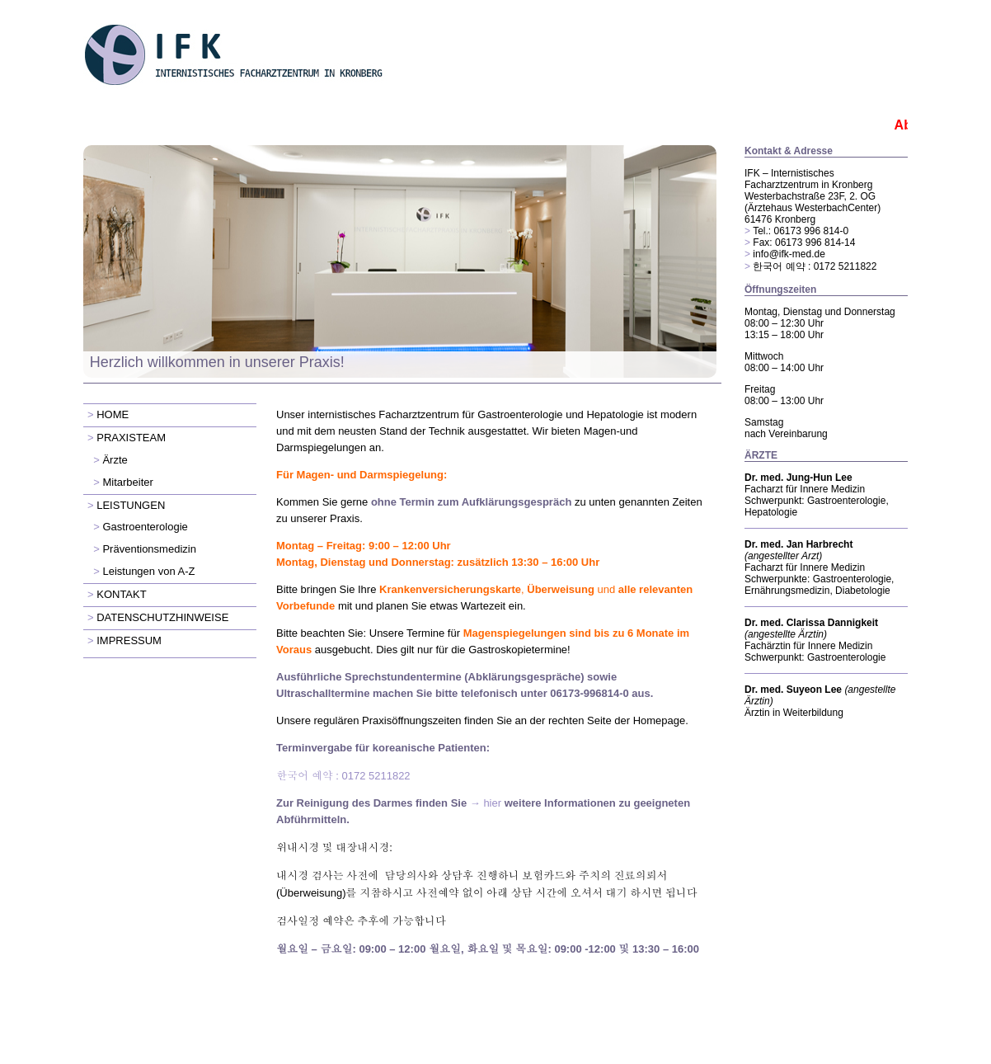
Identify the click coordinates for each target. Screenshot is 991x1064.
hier (492, 803)
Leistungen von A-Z (148, 571)
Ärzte (114, 460)
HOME (112, 414)
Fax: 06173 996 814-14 (804, 242)
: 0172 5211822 (343, 776)
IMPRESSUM (129, 640)
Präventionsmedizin (148, 549)
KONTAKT (121, 594)
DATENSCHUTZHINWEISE (162, 617)
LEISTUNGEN (130, 505)
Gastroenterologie (144, 526)
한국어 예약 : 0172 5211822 (814, 266)
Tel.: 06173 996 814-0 (800, 231)
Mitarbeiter (127, 482)
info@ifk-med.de (789, 254)
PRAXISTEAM (131, 437)
